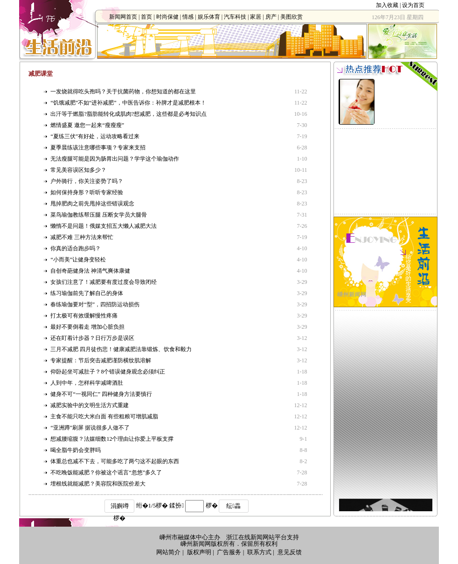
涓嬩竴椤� (120, 507)
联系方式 (259, 552)
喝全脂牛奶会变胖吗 (75, 450)
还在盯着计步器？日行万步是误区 (92, 338)
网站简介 (168, 552)
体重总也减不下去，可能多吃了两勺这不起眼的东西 (114, 461)
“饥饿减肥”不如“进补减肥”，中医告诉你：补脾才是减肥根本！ (128, 102)
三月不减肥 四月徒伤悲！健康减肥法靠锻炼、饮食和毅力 (121, 349)
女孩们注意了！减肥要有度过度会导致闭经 (103, 282)
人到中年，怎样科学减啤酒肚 (86, 383)
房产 (271, 17)
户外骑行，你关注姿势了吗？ (86, 181)
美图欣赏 (291, 17)
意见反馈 (290, 552)
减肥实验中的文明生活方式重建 (89, 405)
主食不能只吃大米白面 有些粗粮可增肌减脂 (104, 416)
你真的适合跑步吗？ (75, 248)
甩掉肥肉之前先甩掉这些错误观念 (92, 203)
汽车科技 (235, 17)
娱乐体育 (209, 17)
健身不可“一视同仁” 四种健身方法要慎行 (101, 394)
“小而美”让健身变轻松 (78, 259)
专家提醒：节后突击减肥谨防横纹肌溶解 (100, 360)
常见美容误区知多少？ (78, 170)
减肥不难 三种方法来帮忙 (81, 237)
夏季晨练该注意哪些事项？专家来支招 (98, 147)
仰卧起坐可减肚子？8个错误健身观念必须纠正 (107, 371)
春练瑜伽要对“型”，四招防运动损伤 (94, 304)
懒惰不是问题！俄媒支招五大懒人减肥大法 (103, 226)
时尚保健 (167, 17)
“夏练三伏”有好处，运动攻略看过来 (94, 136)
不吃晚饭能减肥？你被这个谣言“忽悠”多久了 (106, 472)
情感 (188, 17)
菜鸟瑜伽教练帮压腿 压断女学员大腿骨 (98, 215)
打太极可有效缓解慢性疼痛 (84, 315)
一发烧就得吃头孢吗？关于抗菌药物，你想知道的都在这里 (123, 91)
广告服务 (229, 552)
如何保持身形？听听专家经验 (86, 192)
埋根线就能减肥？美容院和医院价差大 (98, 483)
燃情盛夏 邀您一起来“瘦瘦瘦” (87, 125)
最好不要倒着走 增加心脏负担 (87, 327)
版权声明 (199, 552)
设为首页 (413, 5)
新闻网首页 (123, 17)
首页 (146, 17)
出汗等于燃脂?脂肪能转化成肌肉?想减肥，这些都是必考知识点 (128, 114)
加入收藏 (387, 5)
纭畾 (233, 505)
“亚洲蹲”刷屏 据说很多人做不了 (90, 427)
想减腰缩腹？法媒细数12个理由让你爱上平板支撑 (111, 439)
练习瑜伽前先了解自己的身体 (86, 293)
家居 (255, 17)
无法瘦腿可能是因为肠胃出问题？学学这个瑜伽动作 (114, 158)
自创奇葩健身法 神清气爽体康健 (90, 271)
